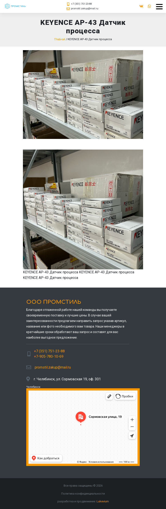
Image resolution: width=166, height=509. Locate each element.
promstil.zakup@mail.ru (84, 8)
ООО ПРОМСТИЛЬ (53, 302)
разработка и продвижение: (83, 501)
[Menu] (158, 6)
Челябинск (33, 387)
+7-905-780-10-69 (48, 356)
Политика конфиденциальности (83, 493)
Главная (59, 39)
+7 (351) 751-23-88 (81, 3)
